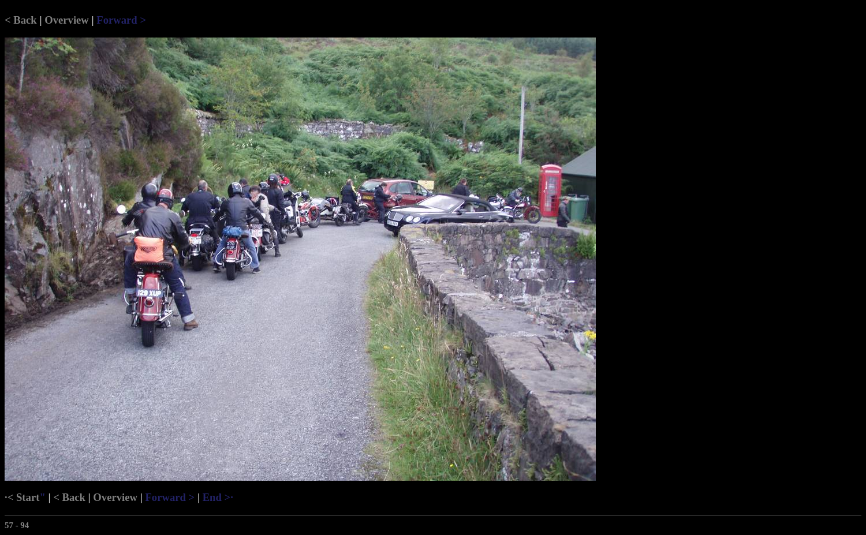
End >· (218, 497)
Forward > (121, 20)
